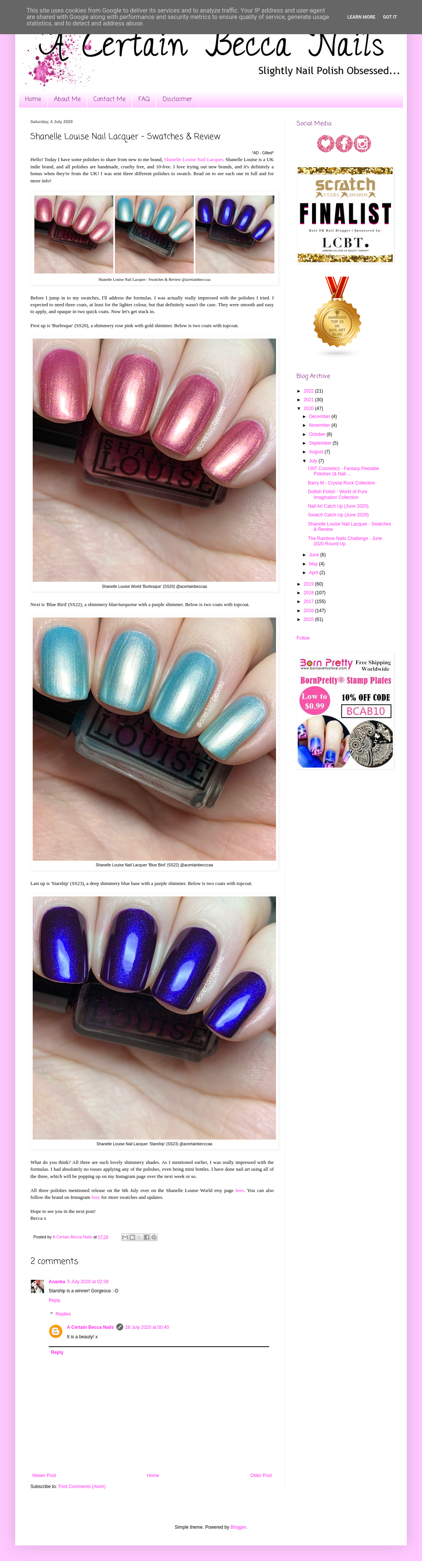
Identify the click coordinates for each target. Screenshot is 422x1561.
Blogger (238, 1527)
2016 (309, 610)
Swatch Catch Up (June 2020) (338, 515)
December (320, 416)
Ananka (57, 1281)
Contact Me (109, 99)
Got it (390, 17)
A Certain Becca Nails (90, 1327)
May (314, 564)
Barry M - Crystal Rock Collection (341, 483)
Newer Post (44, 1475)
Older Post (261, 1475)
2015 (309, 619)
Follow (303, 638)
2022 (309, 391)
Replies (63, 1314)
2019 (309, 584)
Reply (54, 1300)
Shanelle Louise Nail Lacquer (193, 159)
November (320, 425)
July (314, 461)
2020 (309, 408)
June (314, 554)
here (240, 1190)
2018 (309, 592)
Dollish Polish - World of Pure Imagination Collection (337, 494)
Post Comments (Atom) (82, 1486)
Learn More (361, 17)
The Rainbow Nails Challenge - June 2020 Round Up (345, 541)
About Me (67, 99)
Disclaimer (177, 99)
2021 (309, 399)
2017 (309, 601)
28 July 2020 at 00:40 (147, 1327)
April (314, 572)
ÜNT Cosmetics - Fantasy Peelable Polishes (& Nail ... (343, 471)
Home (33, 99)
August (317, 451)
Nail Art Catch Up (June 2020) (338, 506)
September (321, 443)
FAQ (144, 99)
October (318, 434)
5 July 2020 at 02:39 (87, 1281)
